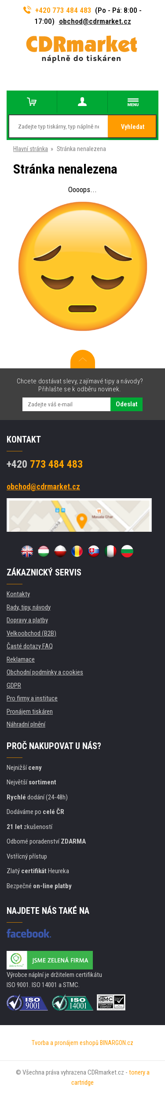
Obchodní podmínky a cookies (45, 672)
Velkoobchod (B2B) (31, 633)
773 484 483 (45, 464)
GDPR (14, 685)
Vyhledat (132, 126)
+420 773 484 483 (57, 10)
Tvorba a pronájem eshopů (65, 1042)
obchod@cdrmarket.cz (95, 21)
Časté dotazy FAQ (30, 646)
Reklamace (21, 659)
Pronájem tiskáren (30, 711)
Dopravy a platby (27, 620)
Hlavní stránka (30, 148)
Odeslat (126, 404)
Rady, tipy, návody (29, 607)
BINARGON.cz (116, 1042)
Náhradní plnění (26, 724)
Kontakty (18, 594)
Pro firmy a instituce (32, 698)
